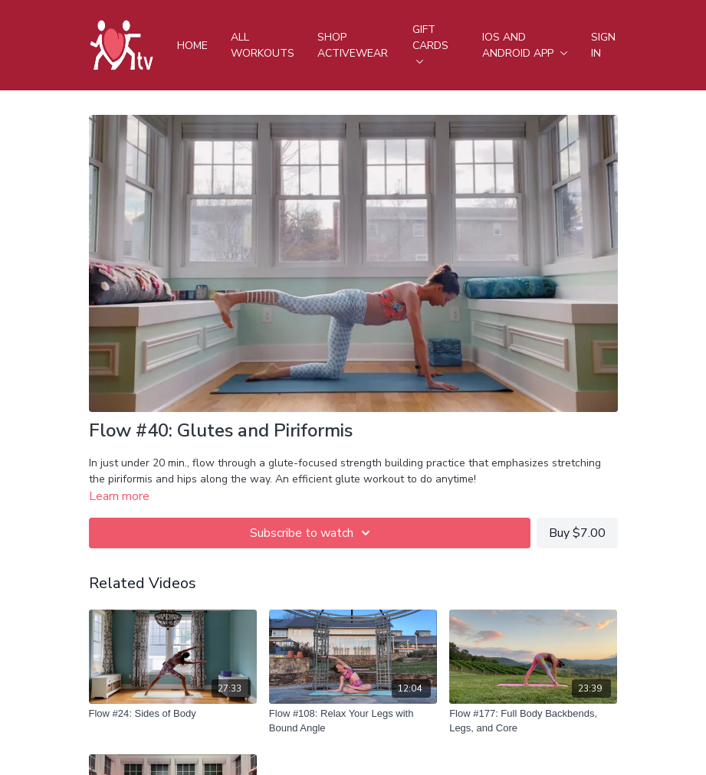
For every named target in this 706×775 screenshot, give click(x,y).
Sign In (603, 45)
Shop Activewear (352, 45)
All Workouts (262, 45)
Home (192, 45)
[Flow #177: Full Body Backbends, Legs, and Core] (533, 721)
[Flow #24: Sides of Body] (173, 713)
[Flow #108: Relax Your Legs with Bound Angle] (353, 721)
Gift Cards (430, 43)
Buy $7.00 (577, 533)
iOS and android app (525, 45)
